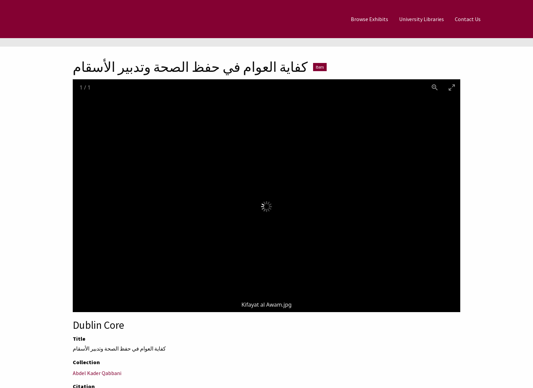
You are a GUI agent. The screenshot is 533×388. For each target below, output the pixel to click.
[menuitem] (369, 19)
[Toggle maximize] (451, 87)
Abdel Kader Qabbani (97, 373)
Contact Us (468, 19)
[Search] (503, 19)
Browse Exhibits (369, 19)
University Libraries (421, 19)
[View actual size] (434, 87)
